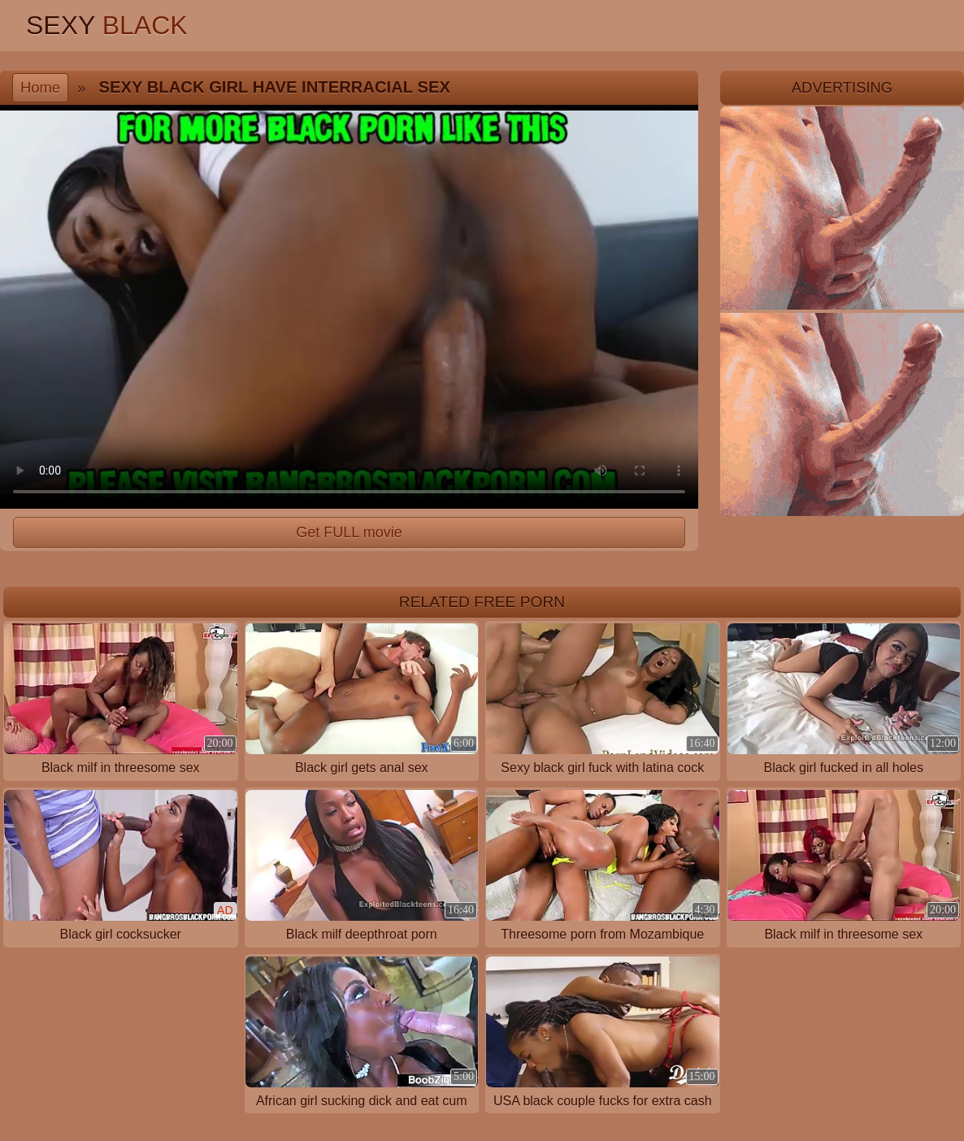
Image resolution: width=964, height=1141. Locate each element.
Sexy (107, 25)
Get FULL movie (349, 532)
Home (40, 87)
